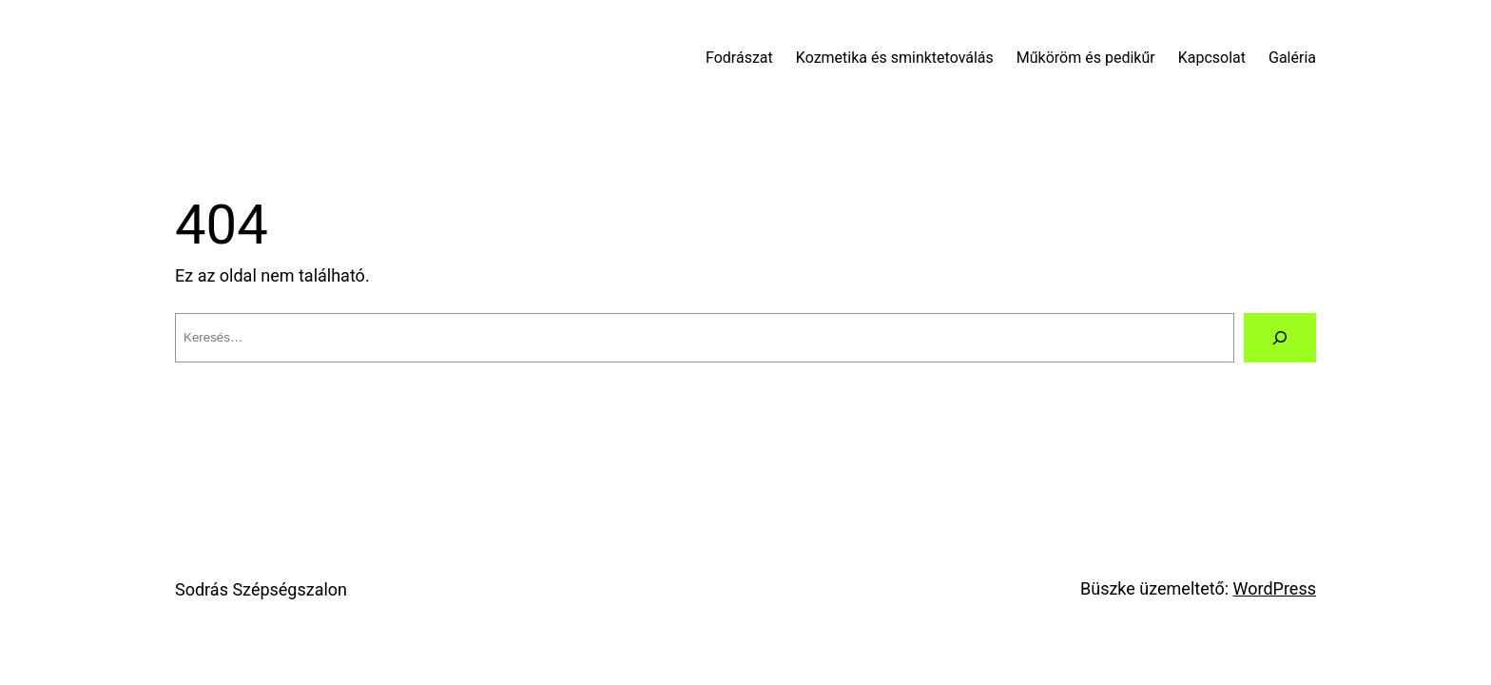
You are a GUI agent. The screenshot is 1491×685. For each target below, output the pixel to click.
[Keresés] (1280, 337)
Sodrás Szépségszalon (261, 589)
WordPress (1274, 588)
